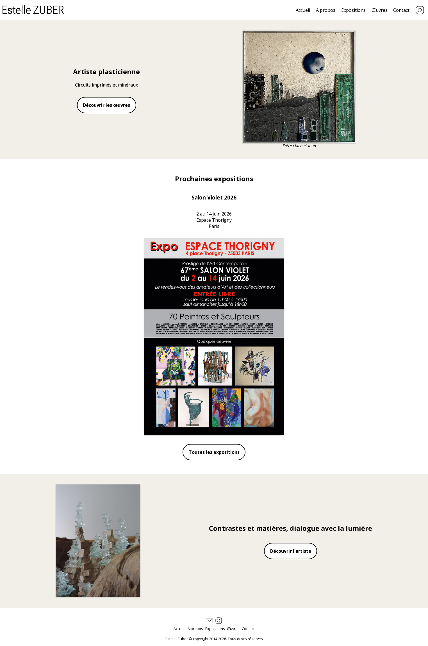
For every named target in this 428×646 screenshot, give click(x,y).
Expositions (353, 10)
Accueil (303, 10)
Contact (401, 10)
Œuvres (380, 10)
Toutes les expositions (214, 452)
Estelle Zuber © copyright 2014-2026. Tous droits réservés (214, 638)
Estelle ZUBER (33, 10)
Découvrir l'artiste (290, 551)
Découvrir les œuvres (106, 105)
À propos (325, 10)
